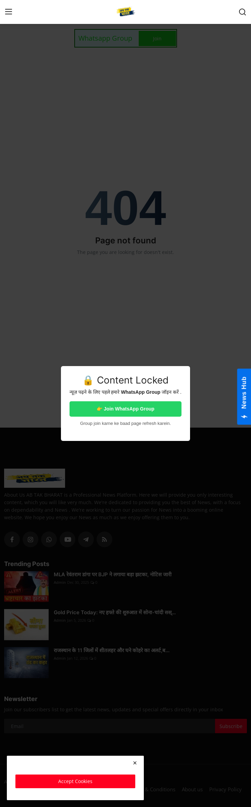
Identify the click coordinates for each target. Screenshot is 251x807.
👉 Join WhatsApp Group (125, 409)
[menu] (8, 11)
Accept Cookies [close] (75, 781)
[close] (134, 763)
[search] (242, 11)
